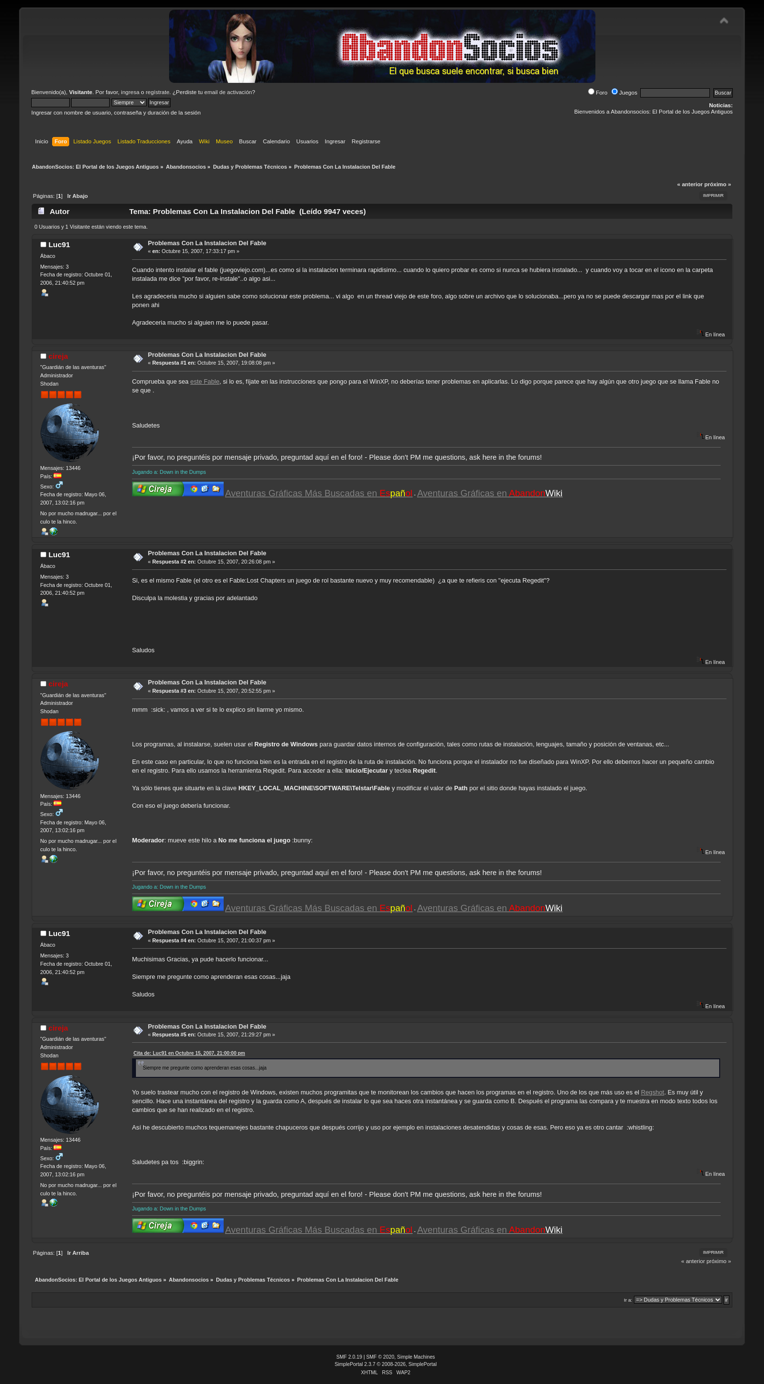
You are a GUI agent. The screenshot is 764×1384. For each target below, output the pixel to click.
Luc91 (59, 244)
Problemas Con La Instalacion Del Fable (207, 243)
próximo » (717, 184)
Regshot (652, 1092)
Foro (598, 93)
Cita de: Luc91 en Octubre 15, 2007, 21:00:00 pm (189, 1053)
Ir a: (628, 1300)
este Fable (205, 381)
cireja (58, 356)
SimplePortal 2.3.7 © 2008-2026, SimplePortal (386, 1364)
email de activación (228, 92)
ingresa (130, 92)
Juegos (624, 93)
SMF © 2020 (380, 1357)
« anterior (690, 184)
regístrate (158, 92)
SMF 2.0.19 (349, 1357)
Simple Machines (416, 1357)
